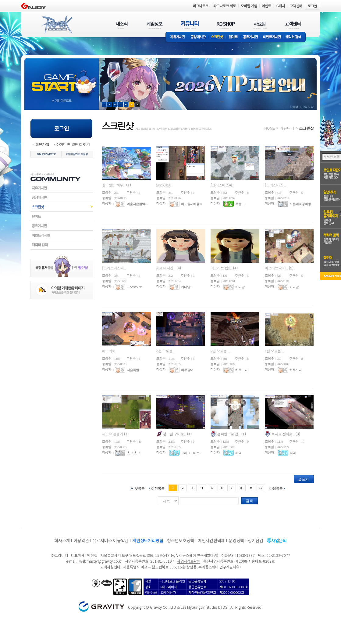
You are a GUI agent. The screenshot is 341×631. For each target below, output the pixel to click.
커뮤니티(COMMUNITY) (190, 25)
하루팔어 (187, 370)
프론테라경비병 (300, 204)
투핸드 (239, 204)
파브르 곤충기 (113, 433)
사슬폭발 (133, 370)
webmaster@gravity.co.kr (100, 561)
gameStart (61, 78)
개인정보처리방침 (147, 540)
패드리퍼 (108, 350)
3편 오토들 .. (166, 350)
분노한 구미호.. (175, 433)
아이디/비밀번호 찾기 (73, 144)
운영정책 (236, 540)
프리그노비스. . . (191, 453)
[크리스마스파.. (222, 184)
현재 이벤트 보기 (137, 104)
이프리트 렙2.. (222, 267)
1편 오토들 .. (274, 350)
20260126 (163, 184)
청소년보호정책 (180, 540)
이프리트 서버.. (277, 267)
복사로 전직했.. (284, 433)
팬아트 (233, 37)
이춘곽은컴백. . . (137, 204)
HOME (270, 128)
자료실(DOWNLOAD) (260, 25)
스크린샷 (217, 37)
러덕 (238, 453)
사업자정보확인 (188, 561)
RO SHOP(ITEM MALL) (226, 25)
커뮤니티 (287, 128)
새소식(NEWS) (122, 25)
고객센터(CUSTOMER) (293, 25)
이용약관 (81, 540)
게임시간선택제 (211, 540)
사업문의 (279, 540)
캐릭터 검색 (295, 37)
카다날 (185, 287)
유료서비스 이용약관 (111, 540)
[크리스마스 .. (275, 184)
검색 (249, 500)
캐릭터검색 (61, 244)
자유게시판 (176, 37)
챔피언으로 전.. (229, 433)
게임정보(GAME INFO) (155, 25)
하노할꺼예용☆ (191, 204)
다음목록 (276, 488)
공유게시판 (250, 37)
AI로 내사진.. (166, 267)
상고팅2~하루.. (114, 184)
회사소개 (62, 540)
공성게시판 (198, 37)
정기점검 (255, 540)
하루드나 (241, 370)
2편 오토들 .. (220, 350)
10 (260, 487)
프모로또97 (134, 287)
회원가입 (42, 144)
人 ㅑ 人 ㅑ (133, 453)
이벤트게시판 (272, 37)
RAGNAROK (56, 25)
